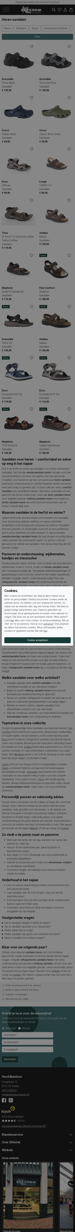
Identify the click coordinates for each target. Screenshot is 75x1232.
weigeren (48, 623)
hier (12, 620)
